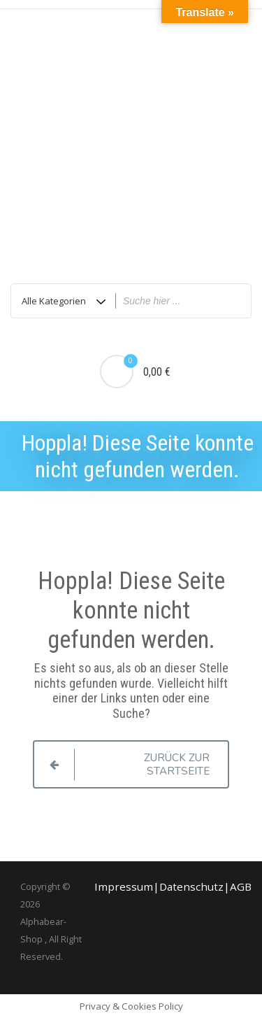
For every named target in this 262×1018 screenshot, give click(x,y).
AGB (241, 886)
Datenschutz (191, 886)
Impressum (123, 886)
